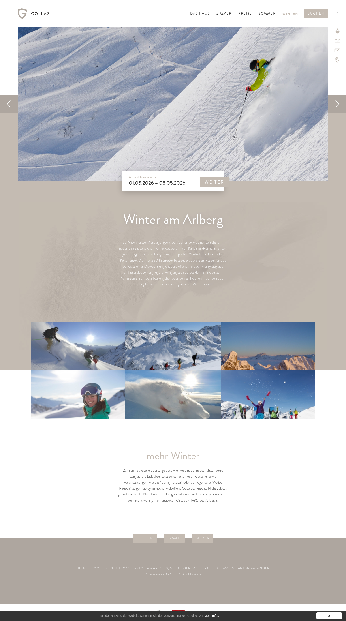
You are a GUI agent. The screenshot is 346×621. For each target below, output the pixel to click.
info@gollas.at (158, 574)
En (339, 13)
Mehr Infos (211, 615)
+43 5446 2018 (190, 574)
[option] (173, 104)
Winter (290, 13)
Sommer (267, 13)
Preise (245, 13)
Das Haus (200, 13)
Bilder (203, 538)
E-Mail (174, 538)
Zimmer (224, 13)
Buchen (316, 13)
